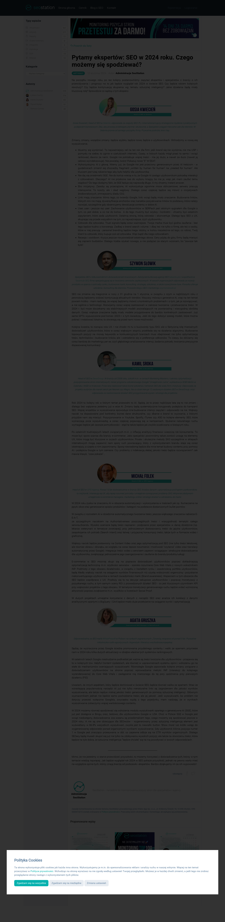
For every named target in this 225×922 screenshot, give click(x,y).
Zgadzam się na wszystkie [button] (31, 883)
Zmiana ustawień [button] (96, 883)
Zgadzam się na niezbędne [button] (66, 883)
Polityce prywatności (41, 871)
